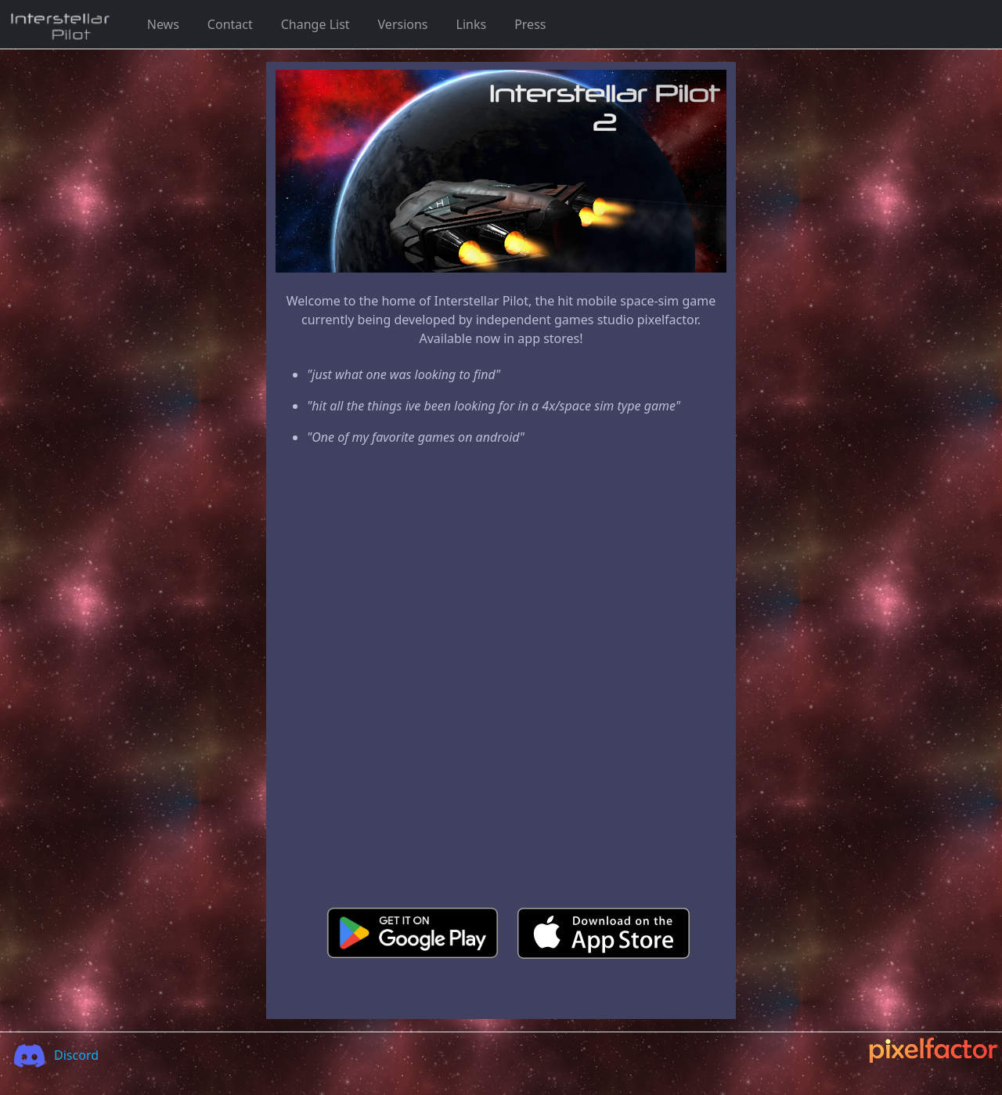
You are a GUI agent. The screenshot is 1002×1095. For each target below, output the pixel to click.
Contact (230, 24)
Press (530, 24)
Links (471, 24)
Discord (52, 1055)
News (163, 24)
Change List (315, 24)
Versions (403, 24)
